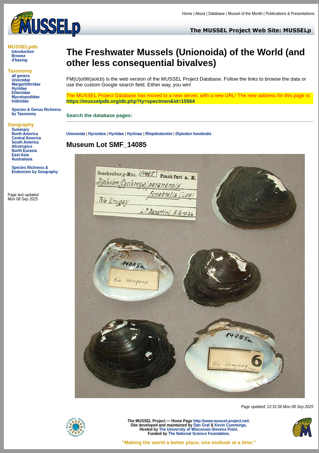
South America (25, 142)
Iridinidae (20, 101)
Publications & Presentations (290, 14)
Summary (20, 129)
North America (25, 134)
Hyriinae (134, 134)
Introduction (23, 52)
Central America (26, 138)
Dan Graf (202, 425)
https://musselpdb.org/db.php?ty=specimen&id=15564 (130, 101)
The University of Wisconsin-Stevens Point (198, 429)
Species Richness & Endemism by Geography (35, 169)
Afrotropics (22, 146)
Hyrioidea (97, 134)
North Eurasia (24, 151)
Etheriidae (21, 93)
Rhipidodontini (159, 134)
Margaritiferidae (26, 84)
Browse (18, 56)
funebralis (202, 134)
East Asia (20, 155)
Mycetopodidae (25, 97)
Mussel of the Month (245, 14)
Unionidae (21, 80)
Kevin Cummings (230, 425)
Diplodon (184, 134)
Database (217, 14)
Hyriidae (19, 88)
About (200, 14)
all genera (21, 76)
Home (187, 14)
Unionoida (75, 134)
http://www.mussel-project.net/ (221, 421)
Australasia (22, 159)
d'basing (19, 60)
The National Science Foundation (198, 434)
